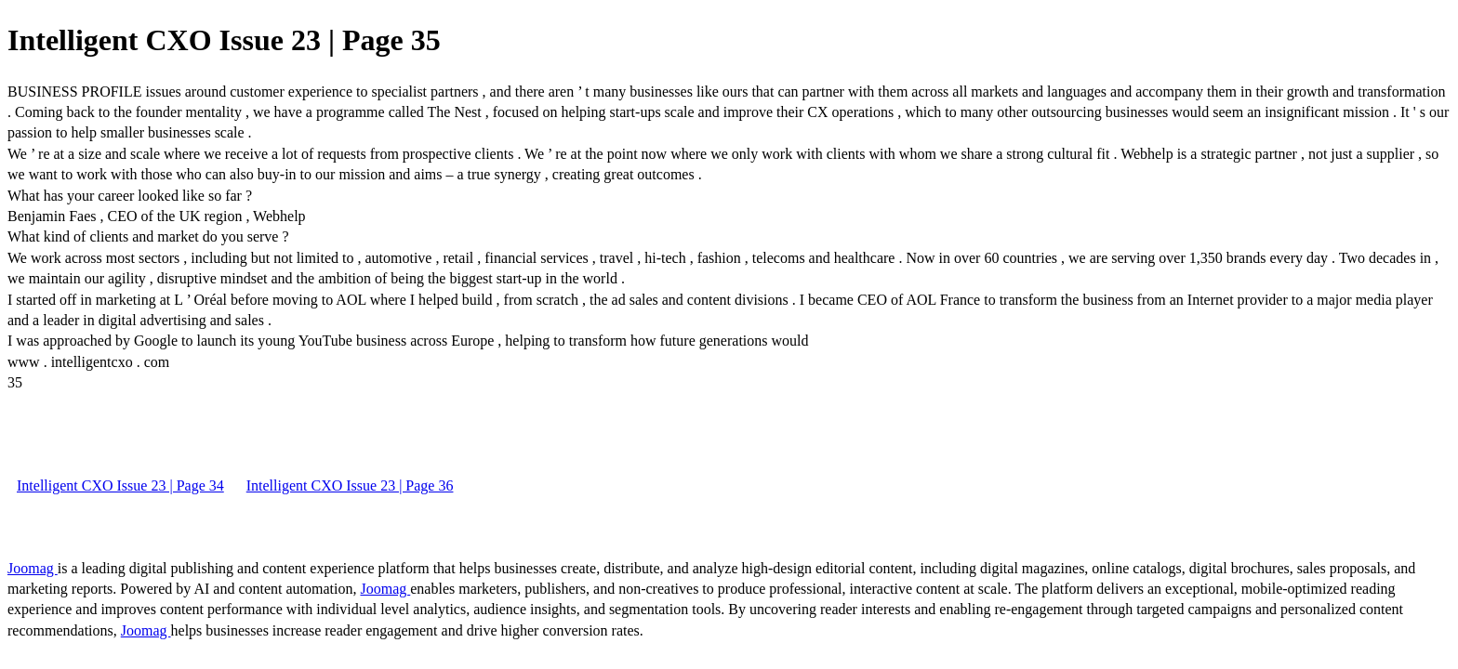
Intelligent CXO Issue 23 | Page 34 (120, 485)
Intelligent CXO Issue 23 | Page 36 (350, 485)
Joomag (32, 568)
